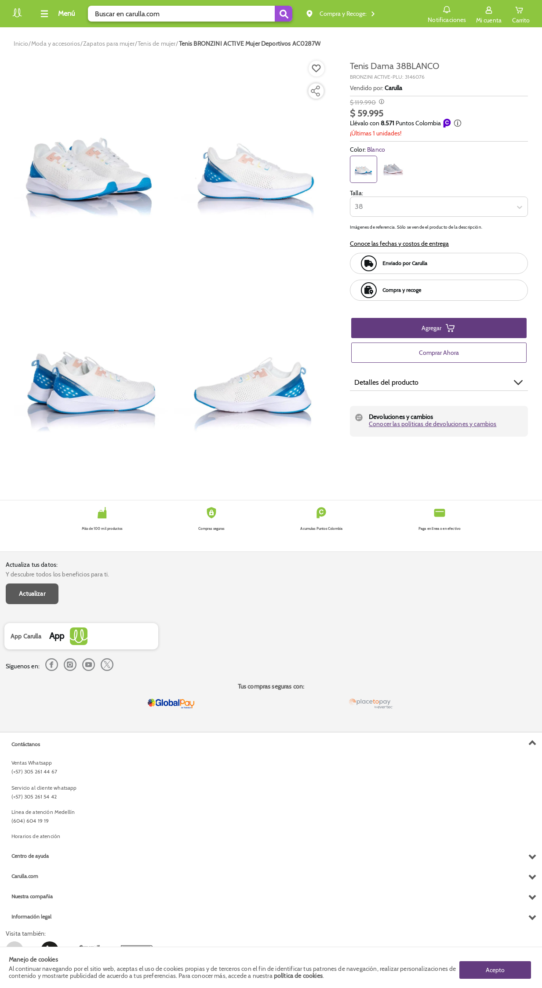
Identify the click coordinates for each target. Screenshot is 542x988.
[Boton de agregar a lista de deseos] (316, 69)
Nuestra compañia (32, 896)
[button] (457, 123)
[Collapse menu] (56, 14)
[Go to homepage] (21, 43)
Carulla (393, 88)
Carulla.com (24, 876)
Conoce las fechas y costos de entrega (399, 243)
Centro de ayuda (30, 856)
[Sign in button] (488, 14)
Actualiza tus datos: (32, 564)
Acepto (495, 967)
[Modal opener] (380, 102)
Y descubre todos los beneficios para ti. (57, 574)
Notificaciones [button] (447, 13)
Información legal (31, 916)
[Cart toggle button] (521, 14)
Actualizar (32, 594)
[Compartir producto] (315, 91)
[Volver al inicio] (17, 16)
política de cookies (298, 976)
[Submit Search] (283, 14)
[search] (190, 14)
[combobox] (355, 207)
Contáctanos (25, 744)
